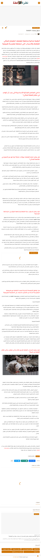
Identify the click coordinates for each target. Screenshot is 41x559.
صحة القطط (36, 551)
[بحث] (2, 3)
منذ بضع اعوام (36, 534)
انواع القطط (36, 549)
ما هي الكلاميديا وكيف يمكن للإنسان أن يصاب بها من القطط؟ (24, 536)
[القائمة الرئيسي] (39, 3)
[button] (32, 461)
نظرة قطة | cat (16, 557)
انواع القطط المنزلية (27, 549)
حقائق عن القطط (36, 27)
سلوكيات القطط (6, 549)
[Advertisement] (20, 16)
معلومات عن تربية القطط (17, 551)
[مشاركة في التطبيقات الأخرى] (11, 461)
